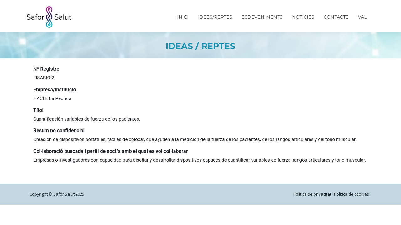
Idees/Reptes (215, 17)
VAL (362, 17)
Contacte (336, 17)
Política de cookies (351, 194)
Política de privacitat (312, 194)
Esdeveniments (262, 17)
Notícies (303, 17)
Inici (183, 17)
